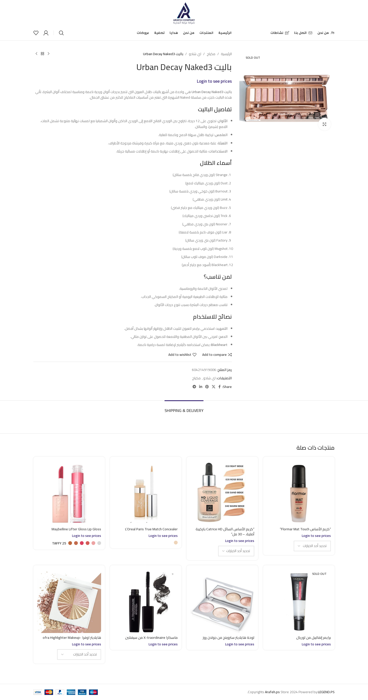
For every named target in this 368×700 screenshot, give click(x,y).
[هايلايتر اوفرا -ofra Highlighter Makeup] (69, 601)
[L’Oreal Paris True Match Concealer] (146, 492)
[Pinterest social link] (207, 386)
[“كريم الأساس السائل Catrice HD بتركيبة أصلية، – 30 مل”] (222, 492)
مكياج (211, 54)
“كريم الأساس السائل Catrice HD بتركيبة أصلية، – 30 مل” (225, 531)
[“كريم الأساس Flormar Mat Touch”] (299, 492)
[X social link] (213, 386)
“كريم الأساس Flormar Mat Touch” (305, 529)
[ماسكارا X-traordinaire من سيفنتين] (146, 601)
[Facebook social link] (219, 386)
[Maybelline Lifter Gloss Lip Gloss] (69, 492)
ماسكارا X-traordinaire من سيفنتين (151, 637)
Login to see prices (214, 81)
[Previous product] (48, 54)
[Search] (61, 33)
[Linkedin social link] (201, 386)
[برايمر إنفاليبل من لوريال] (299, 601)
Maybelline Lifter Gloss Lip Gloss (76, 529)
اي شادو (195, 54)
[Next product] (36, 54)
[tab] (184, 408)
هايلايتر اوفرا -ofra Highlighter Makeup (72, 637)
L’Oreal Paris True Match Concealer (151, 529)
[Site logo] (184, 12)
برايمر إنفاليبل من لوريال (313, 637)
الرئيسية (226, 54)
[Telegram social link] (194, 386)
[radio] (176, 542)
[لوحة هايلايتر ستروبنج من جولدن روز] (222, 601)
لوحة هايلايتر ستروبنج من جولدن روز (228, 637)
